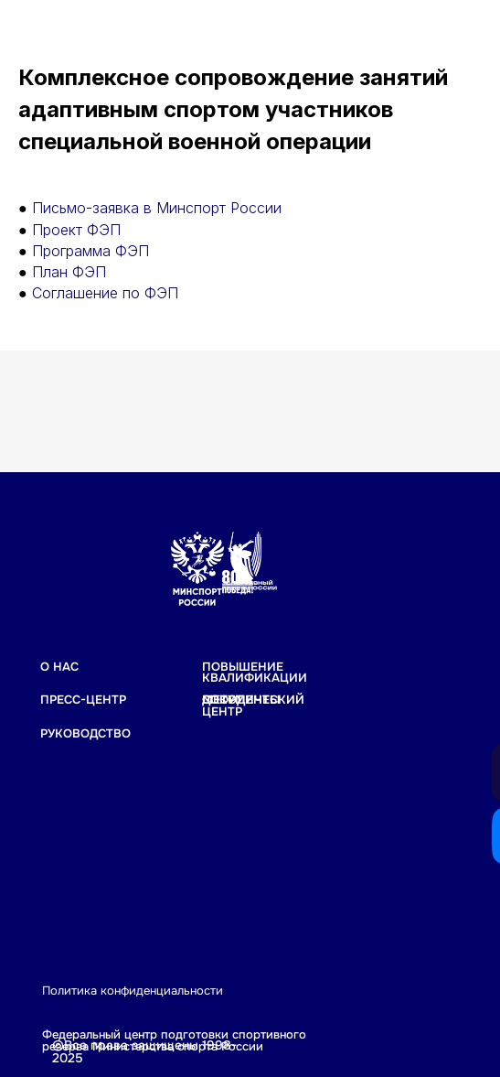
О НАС (59, 667)
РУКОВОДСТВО (85, 734)
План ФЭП (69, 272)
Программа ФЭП (90, 251)
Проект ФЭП (76, 230)
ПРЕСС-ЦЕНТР (83, 700)
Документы (241, 700)
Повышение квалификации (254, 673)
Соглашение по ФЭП (105, 293)
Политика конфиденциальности (132, 991)
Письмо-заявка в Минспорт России (157, 208)
